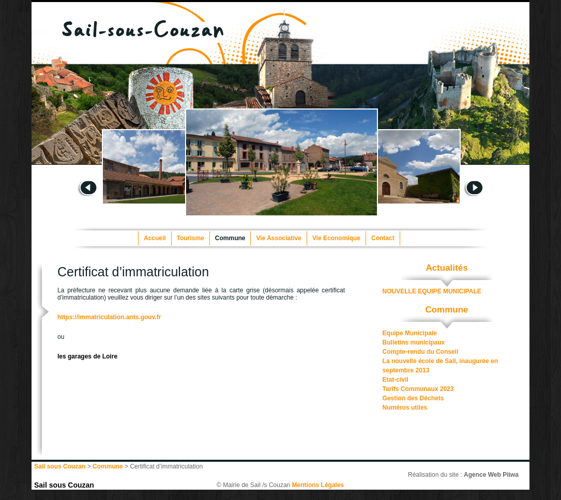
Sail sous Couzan (64, 485)
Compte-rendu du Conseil (421, 351)
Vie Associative (278, 238)
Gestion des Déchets (413, 398)
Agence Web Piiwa (491, 474)
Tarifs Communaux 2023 (418, 389)
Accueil (155, 238)
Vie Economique (336, 238)
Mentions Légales (318, 485)
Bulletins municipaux (414, 342)
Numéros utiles (405, 407)
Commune (230, 238)
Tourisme (190, 238)
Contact (383, 238)
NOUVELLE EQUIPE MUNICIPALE (432, 291)
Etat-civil (395, 379)
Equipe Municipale (410, 333)
